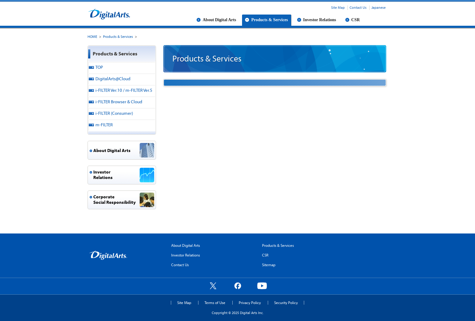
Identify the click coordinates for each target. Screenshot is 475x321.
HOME (92, 36)
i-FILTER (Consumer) (114, 113)
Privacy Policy (250, 303)
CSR (355, 20)
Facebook (237, 285)
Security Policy (286, 303)
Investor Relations (319, 20)
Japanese (378, 7)
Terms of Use (214, 303)
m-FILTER (104, 124)
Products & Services (269, 20)
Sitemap (268, 264)
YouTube (262, 285)
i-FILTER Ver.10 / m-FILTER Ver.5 (123, 90)
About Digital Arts (219, 20)
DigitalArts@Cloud (112, 78)
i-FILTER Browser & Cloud (118, 101)
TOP (99, 67)
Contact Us (358, 7)
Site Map (338, 7)
